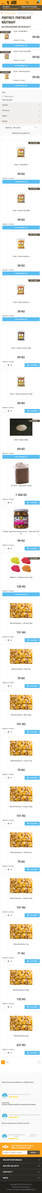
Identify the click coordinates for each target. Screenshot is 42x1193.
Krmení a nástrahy (10, 13)
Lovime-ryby (12, 3)
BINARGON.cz (31, 1189)
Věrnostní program (31, 8)
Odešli (33, 1152)
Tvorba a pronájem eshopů (16, 1189)
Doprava (10, 8)
